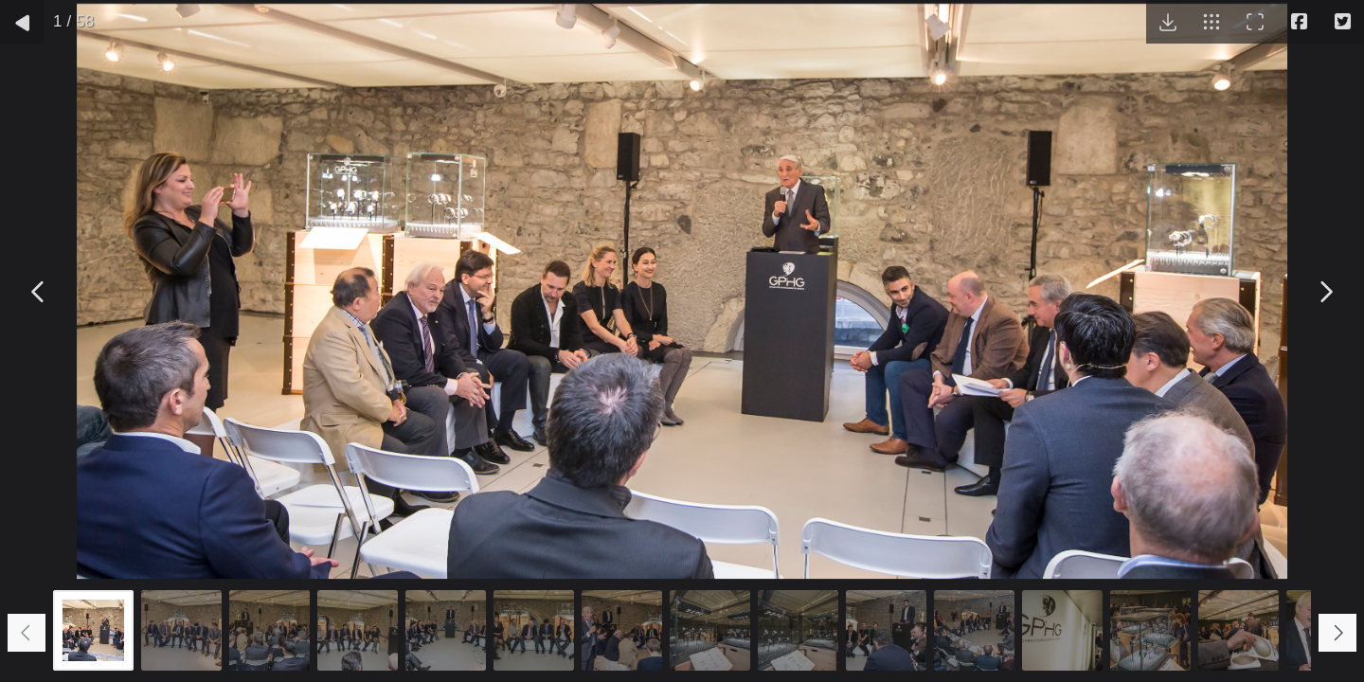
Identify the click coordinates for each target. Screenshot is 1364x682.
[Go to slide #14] (1238, 630)
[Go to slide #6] (534, 630)
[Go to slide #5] (445, 630)
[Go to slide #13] (1150, 630)
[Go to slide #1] (93, 630)
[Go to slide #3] (269, 630)
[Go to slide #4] (357, 630)
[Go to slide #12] (1062, 630)
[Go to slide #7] (622, 630)
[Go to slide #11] (974, 630)
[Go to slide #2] (181, 630)
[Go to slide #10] (886, 630)
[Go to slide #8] (710, 630)
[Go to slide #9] (798, 630)
